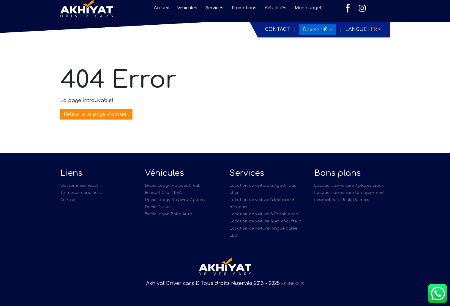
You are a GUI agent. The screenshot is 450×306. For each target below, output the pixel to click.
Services (214, 8)
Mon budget (308, 8)
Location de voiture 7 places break (349, 185)
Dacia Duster (158, 207)
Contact (277, 29)
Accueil (161, 8)
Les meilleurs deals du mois (341, 200)
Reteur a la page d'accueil (96, 114)
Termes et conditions (81, 193)
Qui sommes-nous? (79, 185)
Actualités (275, 8)
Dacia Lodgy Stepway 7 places (175, 200)
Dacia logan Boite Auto (168, 214)
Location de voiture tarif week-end (349, 193)
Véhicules (187, 8)
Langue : (361, 29)
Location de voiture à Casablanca (264, 214)
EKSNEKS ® (292, 284)
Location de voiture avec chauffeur (265, 221)
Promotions (244, 8)
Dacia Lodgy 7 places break (172, 185)
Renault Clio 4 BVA (163, 193)
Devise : (316, 29)
